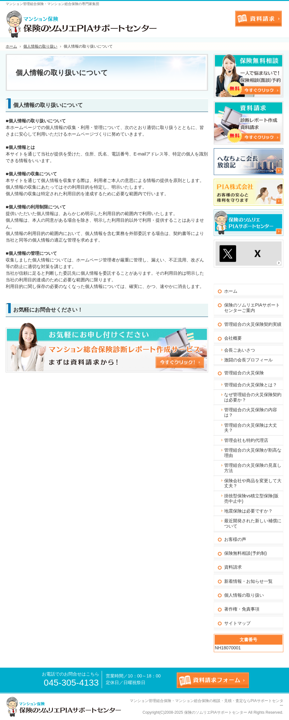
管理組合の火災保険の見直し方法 (252, 468)
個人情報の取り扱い (244, 595)
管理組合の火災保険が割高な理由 (252, 453)
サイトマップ (237, 623)
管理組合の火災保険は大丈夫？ (250, 428)
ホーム (230, 291)
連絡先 (223, 17)
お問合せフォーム (258, 18)
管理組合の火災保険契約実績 (252, 324)
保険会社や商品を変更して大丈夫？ (252, 483)
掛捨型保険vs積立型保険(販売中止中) (251, 498)
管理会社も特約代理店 (246, 440)
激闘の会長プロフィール (248, 359)
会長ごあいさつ (239, 350)
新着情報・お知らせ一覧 (248, 581)
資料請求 (233, 567)
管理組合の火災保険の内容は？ (250, 412)
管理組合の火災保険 (244, 372)
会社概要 (233, 338)
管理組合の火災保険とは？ (250, 384)
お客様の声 (235, 539)
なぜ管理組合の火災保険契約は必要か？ (252, 397)
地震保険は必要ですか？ (248, 510)
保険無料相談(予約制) (245, 553)
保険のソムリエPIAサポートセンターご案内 (252, 307)
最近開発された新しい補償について (252, 523)
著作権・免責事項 (241, 609)
